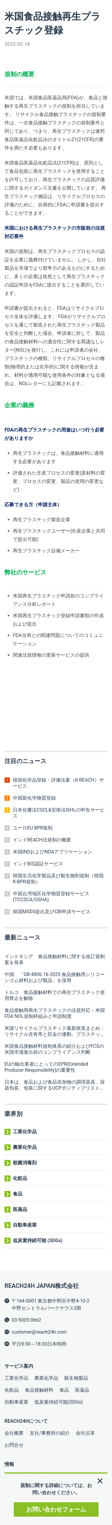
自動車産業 (25, 1225)
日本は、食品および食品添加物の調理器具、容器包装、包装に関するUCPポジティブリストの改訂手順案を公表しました (54, 1085)
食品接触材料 (39, 1390)
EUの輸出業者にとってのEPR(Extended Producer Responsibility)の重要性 (46, 1067)
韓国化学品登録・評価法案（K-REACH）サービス (58, 783)
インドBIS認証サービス (38, 864)
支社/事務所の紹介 (50, 1433)
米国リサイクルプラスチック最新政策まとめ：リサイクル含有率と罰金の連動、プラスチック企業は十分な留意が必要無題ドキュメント (54, 1031)
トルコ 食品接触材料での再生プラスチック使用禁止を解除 (54, 995)
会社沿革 (85, 1433)
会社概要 (14, 1433)
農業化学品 (25, 1147)
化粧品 (20, 1178)
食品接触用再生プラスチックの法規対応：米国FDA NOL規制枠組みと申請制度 (54, 1013)
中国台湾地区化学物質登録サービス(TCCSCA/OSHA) (51, 896)
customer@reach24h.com (39, 1332)
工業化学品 (25, 1131)
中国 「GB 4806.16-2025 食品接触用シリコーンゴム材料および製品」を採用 (54, 977)
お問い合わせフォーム (56, 1509)
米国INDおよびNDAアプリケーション (52, 852)
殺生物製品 (76, 1378)
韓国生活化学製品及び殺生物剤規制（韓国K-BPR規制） (58, 878)
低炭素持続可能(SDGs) (58, 1402)
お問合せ (14, 1445)
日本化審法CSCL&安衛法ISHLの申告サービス (59, 813)
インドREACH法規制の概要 (42, 840)
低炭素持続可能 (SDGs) (37, 1240)
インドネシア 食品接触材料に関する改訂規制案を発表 (54, 959)
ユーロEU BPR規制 (33, 828)
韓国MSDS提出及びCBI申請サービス (51, 911)
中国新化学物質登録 (34, 798)
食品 (17, 1194)
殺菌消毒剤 (25, 1163)
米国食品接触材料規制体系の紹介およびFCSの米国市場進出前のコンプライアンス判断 (54, 1049)
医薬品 (20, 1209)
